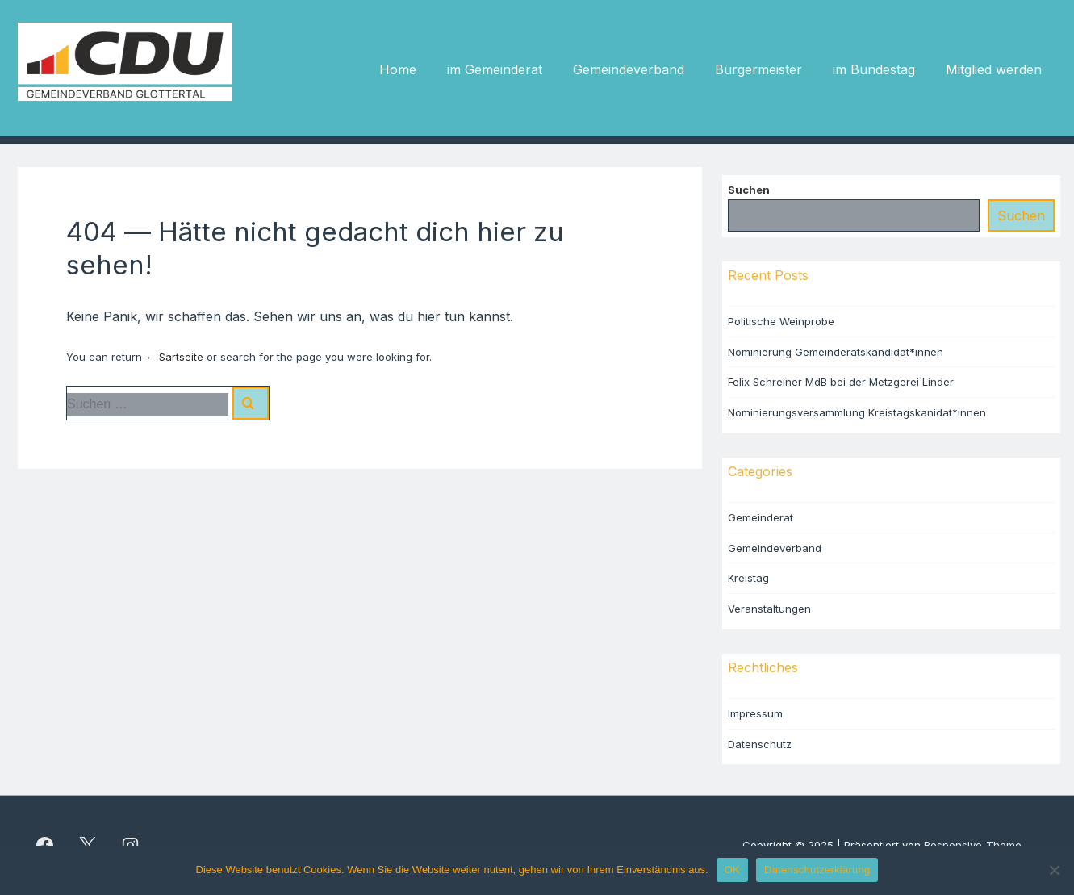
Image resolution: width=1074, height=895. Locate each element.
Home (397, 69)
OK (732, 870)
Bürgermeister (758, 69)
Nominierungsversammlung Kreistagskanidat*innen (857, 412)
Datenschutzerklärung (817, 870)
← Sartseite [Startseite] (174, 356)
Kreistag (748, 577)
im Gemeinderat (494, 69)
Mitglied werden (994, 69)
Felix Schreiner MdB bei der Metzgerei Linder (841, 381)
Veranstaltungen (769, 608)
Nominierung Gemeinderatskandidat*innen (835, 351)
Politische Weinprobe (781, 321)
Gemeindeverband (628, 69)
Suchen (749, 189)
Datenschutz (760, 744)
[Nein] (1054, 870)
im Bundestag (874, 69)
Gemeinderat (760, 517)
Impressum (755, 713)
